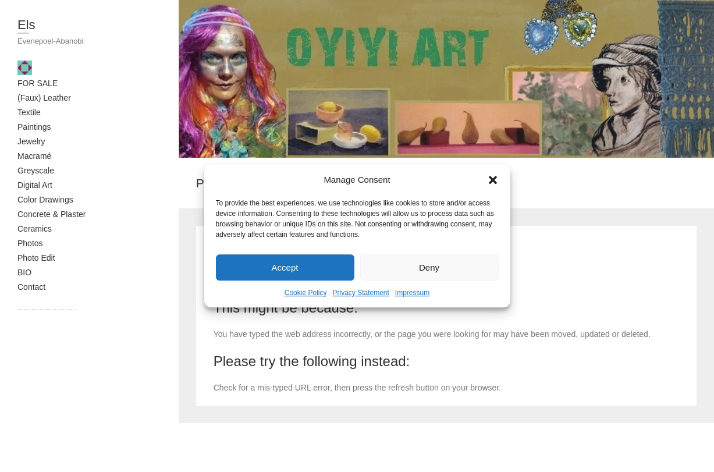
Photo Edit (36, 257)
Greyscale (35, 170)
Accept (285, 267)
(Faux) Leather (44, 97)
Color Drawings (45, 199)
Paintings (34, 127)
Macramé (34, 156)
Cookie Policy (306, 293)
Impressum (412, 293)
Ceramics (34, 228)
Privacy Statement (360, 293)
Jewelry (31, 141)
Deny (429, 267)
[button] (493, 180)
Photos (30, 243)
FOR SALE (37, 83)
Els (26, 24)
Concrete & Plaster (51, 214)
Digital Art (34, 185)
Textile (29, 112)
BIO (24, 272)
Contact (31, 287)
